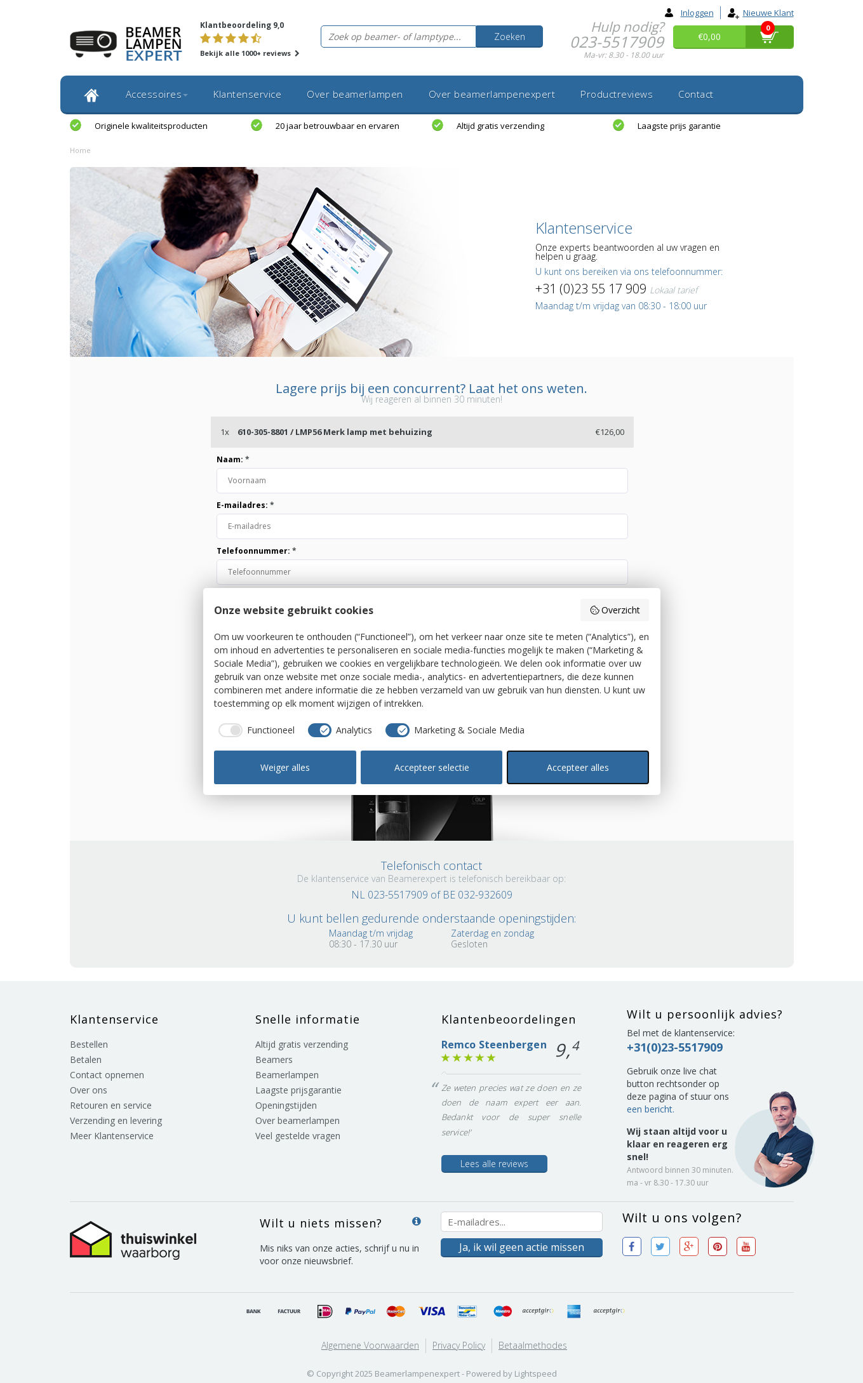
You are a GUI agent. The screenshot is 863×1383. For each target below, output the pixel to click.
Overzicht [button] (615, 610)
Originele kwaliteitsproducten (151, 125)
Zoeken (509, 36)
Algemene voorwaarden (370, 1345)
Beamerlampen (287, 1075)
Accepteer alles (578, 767)
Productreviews (616, 94)
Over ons (88, 1090)
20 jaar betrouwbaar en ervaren (337, 125)
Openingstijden (286, 1105)
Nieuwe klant (760, 12)
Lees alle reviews (494, 1164)
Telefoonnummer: (257, 550)
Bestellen (89, 1044)
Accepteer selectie (431, 767)
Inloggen (689, 12)
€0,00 (709, 36)
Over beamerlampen (355, 94)
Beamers (274, 1059)
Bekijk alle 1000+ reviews (250, 53)
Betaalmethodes (532, 1345)
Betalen (86, 1059)
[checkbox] (254, 730)
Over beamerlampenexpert (492, 94)
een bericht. (650, 1109)
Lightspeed (535, 1373)
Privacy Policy (458, 1345)
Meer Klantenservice (112, 1136)
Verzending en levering (116, 1120)
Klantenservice (247, 94)
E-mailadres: (245, 505)
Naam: (233, 459)
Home (80, 150)
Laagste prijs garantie (679, 125)
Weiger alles (285, 767)
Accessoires (157, 94)
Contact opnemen (107, 1075)
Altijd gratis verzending (500, 125)
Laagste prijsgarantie (298, 1090)
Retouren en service (111, 1105)
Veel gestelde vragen (297, 1136)
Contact (696, 94)
